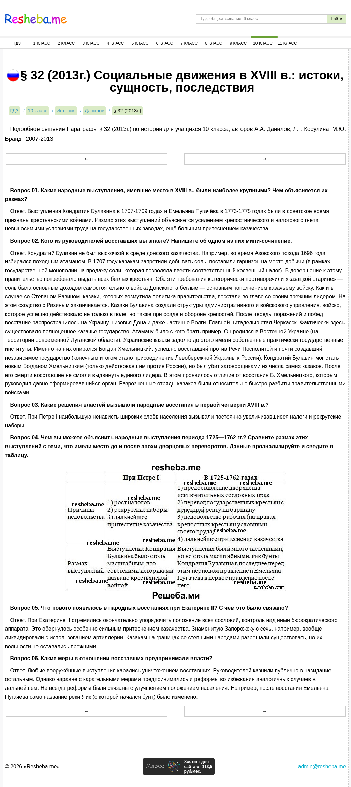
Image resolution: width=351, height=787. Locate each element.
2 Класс (66, 43)
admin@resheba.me (322, 766)
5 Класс (140, 43)
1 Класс (41, 43)
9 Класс (238, 43)
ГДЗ (17, 43)
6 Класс (164, 43)
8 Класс (213, 43)
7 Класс (189, 43)
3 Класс (91, 43)
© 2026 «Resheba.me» (32, 766)
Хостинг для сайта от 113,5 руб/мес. (198, 766)
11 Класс (287, 43)
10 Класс (263, 43)
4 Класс (115, 43)
